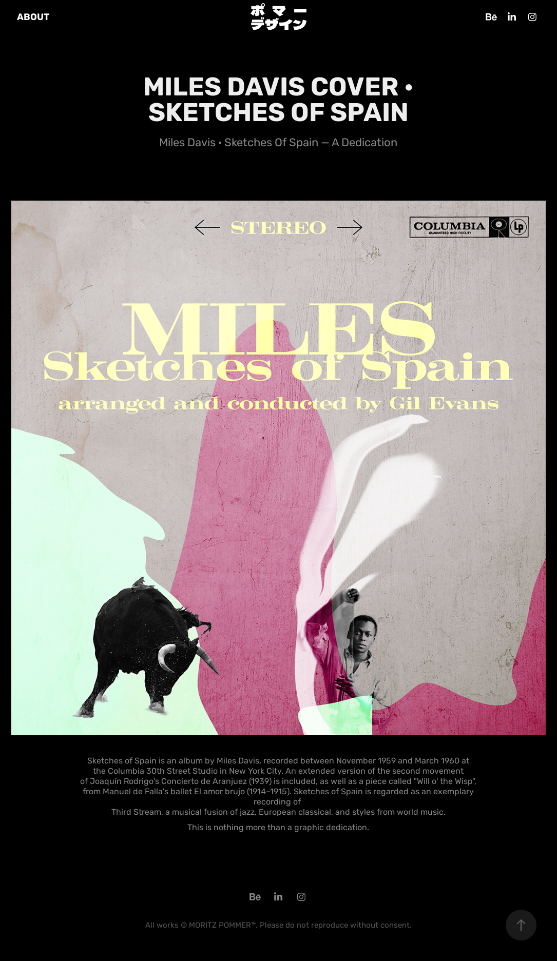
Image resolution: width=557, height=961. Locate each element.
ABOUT (33, 17)
